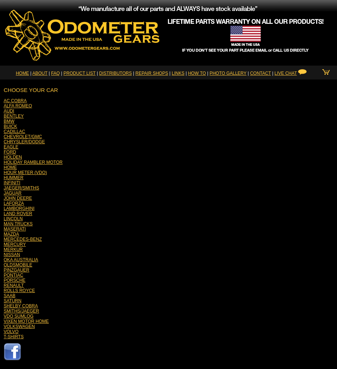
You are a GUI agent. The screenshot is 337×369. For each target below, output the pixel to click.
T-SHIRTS (13, 336)
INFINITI (12, 182)
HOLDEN (13, 157)
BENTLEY (14, 116)
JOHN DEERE (18, 198)
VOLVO (11, 331)
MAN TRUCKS (18, 223)
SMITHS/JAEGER (21, 311)
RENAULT (14, 285)
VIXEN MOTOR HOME (26, 321)
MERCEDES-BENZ (23, 239)
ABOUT (39, 73)
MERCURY (15, 244)
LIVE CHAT (286, 73)
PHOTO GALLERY (227, 73)
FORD (10, 152)
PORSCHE (14, 280)
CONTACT (260, 73)
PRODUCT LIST (79, 73)
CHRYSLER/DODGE (24, 141)
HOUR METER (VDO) (25, 172)
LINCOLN (13, 218)
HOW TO (197, 73)
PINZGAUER (16, 270)
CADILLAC (14, 131)
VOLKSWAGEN (19, 326)
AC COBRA (15, 100)
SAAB (9, 295)
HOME (22, 73)
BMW (9, 121)
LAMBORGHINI (19, 208)
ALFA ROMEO (18, 105)
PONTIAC (13, 275)
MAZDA (11, 234)
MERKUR (13, 249)
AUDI (9, 111)
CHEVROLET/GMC (23, 136)
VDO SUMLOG (18, 316)
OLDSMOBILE (18, 264)
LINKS (178, 73)
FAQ (55, 73)
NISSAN (12, 254)
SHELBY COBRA (21, 306)
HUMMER (13, 177)
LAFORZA (14, 203)
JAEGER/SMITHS (21, 188)
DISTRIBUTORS (115, 73)
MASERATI (15, 229)
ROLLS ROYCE (19, 290)
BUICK (10, 126)
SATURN (12, 300)
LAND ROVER (18, 213)
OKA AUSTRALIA (21, 259)
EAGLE (11, 147)
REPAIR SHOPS (151, 73)
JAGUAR (13, 193)
